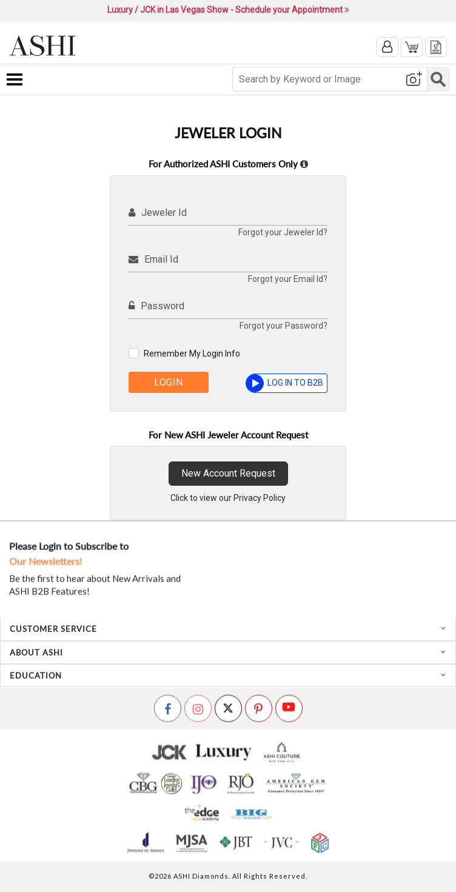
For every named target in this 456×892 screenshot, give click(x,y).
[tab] (228, 629)
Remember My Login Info (192, 353)
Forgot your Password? (283, 325)
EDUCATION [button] (228, 675)
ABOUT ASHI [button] (228, 652)
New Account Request (228, 473)
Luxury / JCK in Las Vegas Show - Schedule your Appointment (228, 10)
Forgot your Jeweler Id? (282, 232)
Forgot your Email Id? (287, 279)
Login (168, 382)
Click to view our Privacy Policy (228, 498)
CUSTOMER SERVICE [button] (228, 629)
